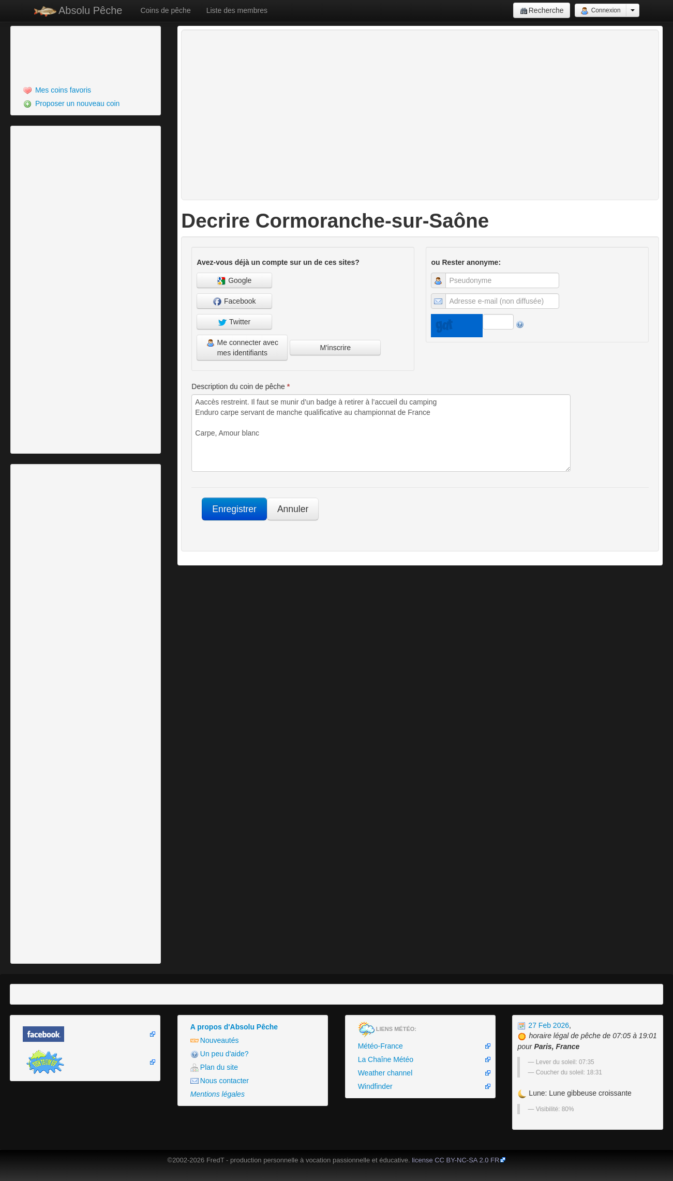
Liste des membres (236, 10)
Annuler (292, 509)
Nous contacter (219, 1081)
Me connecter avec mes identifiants (242, 347)
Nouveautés (214, 1040)
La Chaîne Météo (385, 1059)
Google (234, 280)
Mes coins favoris (57, 90)
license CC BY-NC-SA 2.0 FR (455, 1160)
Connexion (600, 11)
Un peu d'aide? (219, 1054)
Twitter (234, 322)
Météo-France (380, 1046)
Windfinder (375, 1086)
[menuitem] (85, 90)
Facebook (234, 301)
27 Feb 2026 (543, 1025)
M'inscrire (335, 347)
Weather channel (385, 1073)
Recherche (542, 10)
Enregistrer (234, 509)
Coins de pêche (165, 10)
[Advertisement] (69, 54)
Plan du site (214, 1067)
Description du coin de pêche (240, 386)
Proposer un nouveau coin (71, 103)
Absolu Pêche (78, 11)
